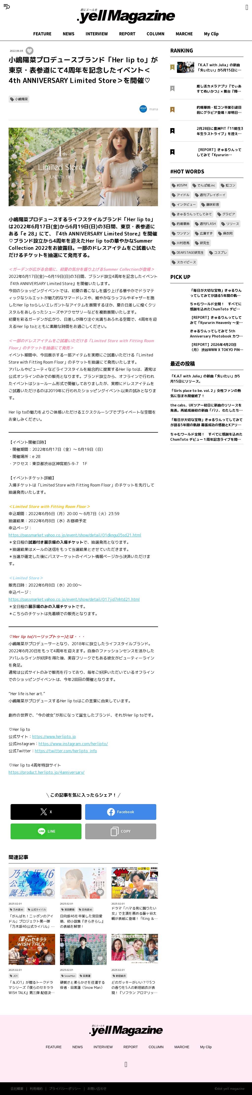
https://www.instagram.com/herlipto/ (73, 743)
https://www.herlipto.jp (54, 736)
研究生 (204, 243)
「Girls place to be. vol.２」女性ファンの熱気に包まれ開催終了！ (205, 393)
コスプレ (220, 252)
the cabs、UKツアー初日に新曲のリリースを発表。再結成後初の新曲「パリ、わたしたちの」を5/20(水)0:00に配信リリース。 (206, 408)
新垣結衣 (121, 975)
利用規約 (36, 1088)
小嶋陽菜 (21, 99)
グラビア (228, 214)
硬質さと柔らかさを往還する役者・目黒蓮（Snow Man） (82, 985)
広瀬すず (206, 233)
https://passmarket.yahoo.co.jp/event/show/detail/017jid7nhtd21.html (74, 599)
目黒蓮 (86, 975)
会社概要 (17, 1088)
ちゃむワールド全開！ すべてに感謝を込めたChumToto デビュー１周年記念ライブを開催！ (206, 437)
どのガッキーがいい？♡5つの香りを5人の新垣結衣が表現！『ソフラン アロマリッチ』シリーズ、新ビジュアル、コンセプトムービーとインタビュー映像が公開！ (133, 987)
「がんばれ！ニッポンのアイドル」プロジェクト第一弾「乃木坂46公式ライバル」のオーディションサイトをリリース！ (31, 921)
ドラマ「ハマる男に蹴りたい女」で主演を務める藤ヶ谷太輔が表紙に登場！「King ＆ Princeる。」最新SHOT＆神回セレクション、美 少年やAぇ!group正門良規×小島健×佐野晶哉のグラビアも (134, 913)
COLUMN (155, 34)
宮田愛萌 (69, 909)
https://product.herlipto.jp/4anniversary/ (47, 772)
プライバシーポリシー (65, 1088)
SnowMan (69, 975)
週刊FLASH (208, 223)
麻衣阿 (228, 233)
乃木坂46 (18, 909)
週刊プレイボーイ (212, 195)
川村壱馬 (183, 243)
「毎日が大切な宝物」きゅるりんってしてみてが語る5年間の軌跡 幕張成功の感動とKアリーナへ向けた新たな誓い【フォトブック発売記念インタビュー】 (206, 422)
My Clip (211, 34)
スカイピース (186, 262)
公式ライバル (38, 909)
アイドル (183, 195)
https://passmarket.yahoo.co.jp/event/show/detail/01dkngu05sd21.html (75, 535)
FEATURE (42, 34)
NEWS (68, 34)
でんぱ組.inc (206, 185)
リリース (232, 223)
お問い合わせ (97, 1088)
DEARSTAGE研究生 (190, 252)
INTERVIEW (97, 34)
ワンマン (183, 233)
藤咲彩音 (212, 204)
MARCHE (184, 34)
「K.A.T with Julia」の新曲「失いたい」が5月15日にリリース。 (205, 379)
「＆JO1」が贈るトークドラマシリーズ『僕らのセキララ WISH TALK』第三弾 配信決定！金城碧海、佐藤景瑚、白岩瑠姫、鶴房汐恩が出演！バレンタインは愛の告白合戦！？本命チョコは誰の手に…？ (31, 987)
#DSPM (182, 185)
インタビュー (186, 204)
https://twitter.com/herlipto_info (66, 751)
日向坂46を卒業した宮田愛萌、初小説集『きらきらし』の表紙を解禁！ (82, 921)
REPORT (127, 34)
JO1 (15, 975)
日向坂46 (87, 909)
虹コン (230, 185)
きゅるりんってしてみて (194, 214)
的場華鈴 (183, 223)
